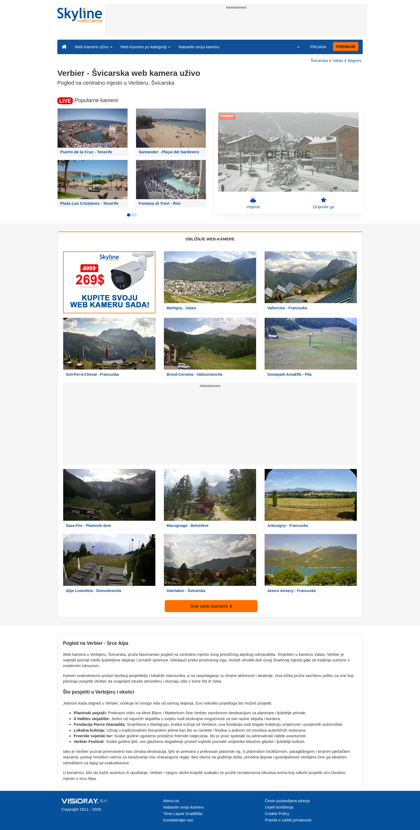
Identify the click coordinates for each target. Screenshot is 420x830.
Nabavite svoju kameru (198, 46)
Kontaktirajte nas (178, 820)
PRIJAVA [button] (318, 46)
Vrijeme (253, 203)
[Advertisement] (236, 23)
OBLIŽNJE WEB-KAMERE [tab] (209, 239)
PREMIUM (345, 46)
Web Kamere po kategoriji (145, 46)
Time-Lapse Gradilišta (182, 813)
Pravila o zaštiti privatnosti (288, 820)
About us (171, 800)
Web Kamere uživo (93, 46)
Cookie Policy (277, 813)
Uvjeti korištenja (279, 807)
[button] (294, 46)
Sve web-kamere (211, 606)
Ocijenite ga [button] (323, 203)
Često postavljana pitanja (287, 800)
